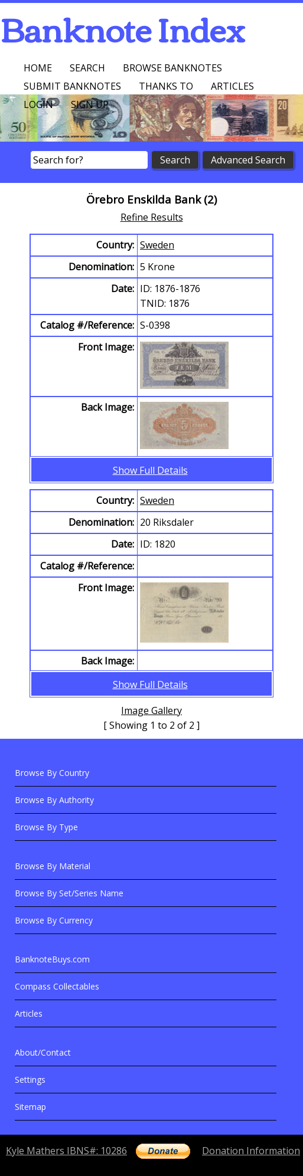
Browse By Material (52, 866)
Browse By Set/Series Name (69, 893)
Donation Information (251, 1150)
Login (38, 104)
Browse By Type (46, 827)
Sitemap (30, 1106)
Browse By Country (52, 772)
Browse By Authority (54, 799)
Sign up (90, 104)
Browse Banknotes (172, 67)
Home (38, 67)
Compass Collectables (57, 986)
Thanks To (166, 86)
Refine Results (151, 217)
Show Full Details (150, 470)
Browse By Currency (54, 920)
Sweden (157, 244)
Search (87, 67)
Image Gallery (151, 710)
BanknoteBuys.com (52, 959)
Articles (232, 86)
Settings (30, 1079)
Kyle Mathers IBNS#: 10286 (66, 1150)
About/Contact (43, 1052)
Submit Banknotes (72, 86)
